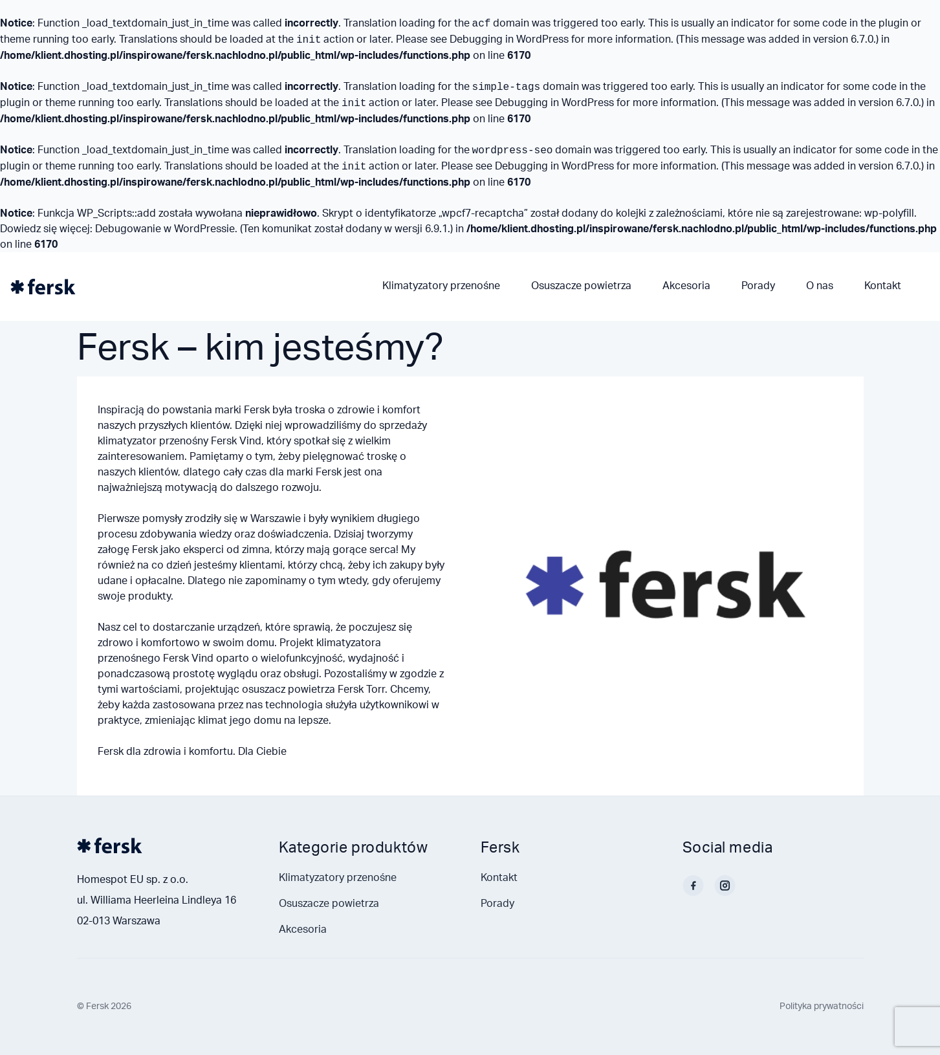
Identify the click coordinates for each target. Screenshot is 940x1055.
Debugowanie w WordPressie (165, 229)
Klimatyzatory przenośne (441, 286)
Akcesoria (686, 286)
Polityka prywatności (822, 1006)
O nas (819, 286)
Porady (758, 286)
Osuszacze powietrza (581, 286)
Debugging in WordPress (509, 39)
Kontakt (882, 286)
